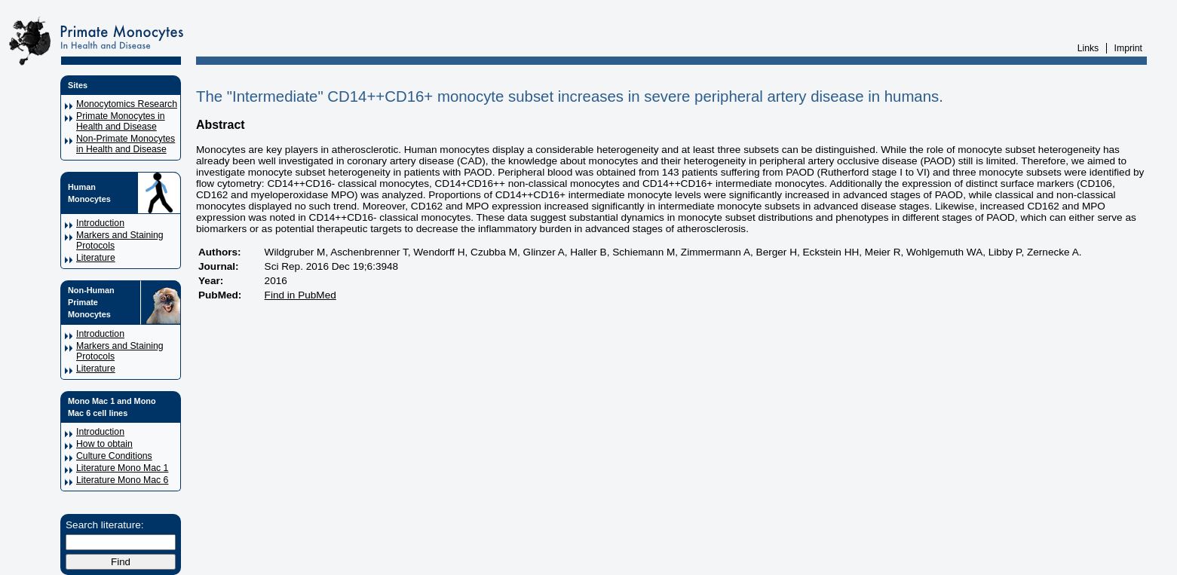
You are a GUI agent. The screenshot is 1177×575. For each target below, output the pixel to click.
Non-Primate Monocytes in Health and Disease (125, 143)
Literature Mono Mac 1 (122, 468)
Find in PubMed (300, 295)
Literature (95, 257)
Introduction (100, 223)
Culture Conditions (114, 456)
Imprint (1128, 48)
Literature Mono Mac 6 (122, 480)
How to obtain (104, 444)
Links (1088, 48)
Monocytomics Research (126, 104)
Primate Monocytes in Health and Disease (120, 121)
